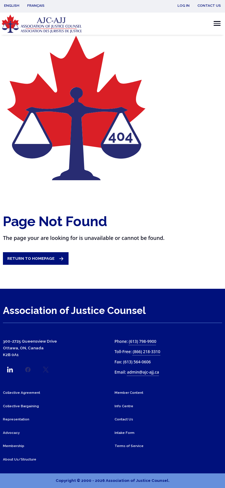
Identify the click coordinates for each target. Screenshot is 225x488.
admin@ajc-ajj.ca (143, 372)
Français (36, 6)
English (11, 6)
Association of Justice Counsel (74, 310)
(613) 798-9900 (142, 341)
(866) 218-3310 (146, 351)
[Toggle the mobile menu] (215, 23)
